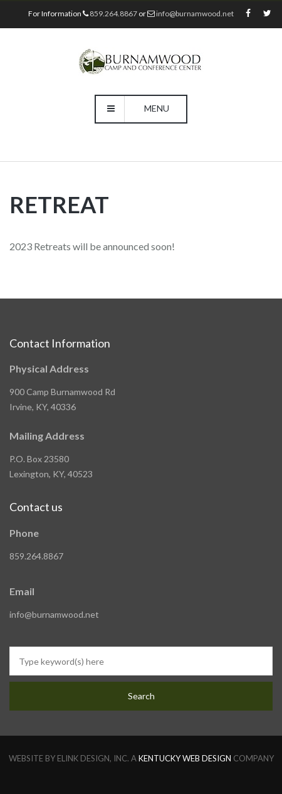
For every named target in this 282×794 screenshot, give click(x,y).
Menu (137, 108)
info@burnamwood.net (195, 13)
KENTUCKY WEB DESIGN (184, 758)
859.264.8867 (113, 13)
